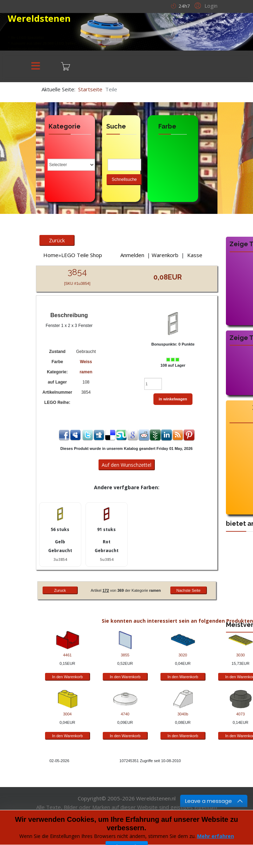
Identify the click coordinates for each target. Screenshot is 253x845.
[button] (204, 5)
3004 (67, 714)
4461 (67, 655)
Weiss (86, 361)
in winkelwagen (173, 399)
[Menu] (36, 66)
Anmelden (132, 254)
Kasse (194, 254)
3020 (182, 655)
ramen (86, 371)
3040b (182, 714)
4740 (125, 714)
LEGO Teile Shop (81, 254)
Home (50, 254)
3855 (125, 655)
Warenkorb (165, 254)
